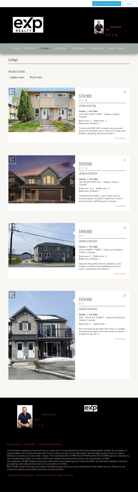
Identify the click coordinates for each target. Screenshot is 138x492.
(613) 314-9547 (115, 26)
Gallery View (16, 77)
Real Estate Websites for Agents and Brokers (55, 475)
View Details (120, 138)
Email (108, 29)
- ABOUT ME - (29, 48)
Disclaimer (30, 444)
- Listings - (45, 48)
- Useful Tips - (60, 48)
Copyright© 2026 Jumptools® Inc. (21, 475)
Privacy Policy (14, 444)
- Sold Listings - (97, 48)
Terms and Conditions (50, 444)
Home (17, 48)
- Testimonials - (78, 48)
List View (36, 77)
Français (120, 48)
